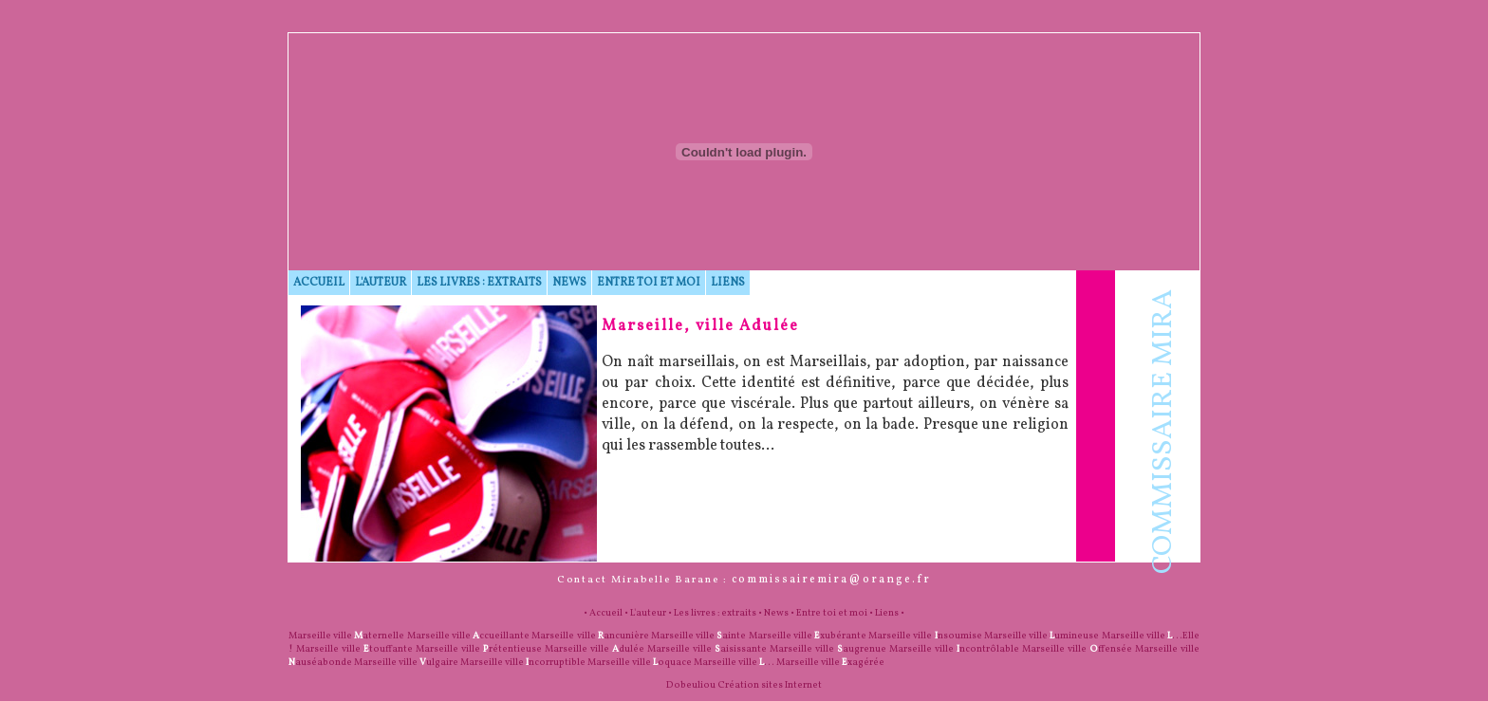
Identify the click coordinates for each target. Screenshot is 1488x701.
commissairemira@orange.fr (831, 579)
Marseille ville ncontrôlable (954, 648)
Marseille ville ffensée (1077, 648)
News (569, 282)
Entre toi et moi (648, 282)
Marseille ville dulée (594, 648)
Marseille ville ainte (698, 635)
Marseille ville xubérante (807, 635)
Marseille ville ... (734, 662)
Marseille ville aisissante (707, 648)
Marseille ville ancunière (589, 635)
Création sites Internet (769, 685)
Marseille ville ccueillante (468, 635)
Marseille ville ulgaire (406, 662)
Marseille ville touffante (354, 648)
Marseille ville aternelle (346, 635)
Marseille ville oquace (639, 662)
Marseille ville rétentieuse (479, 648)
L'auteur (380, 282)
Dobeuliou (691, 685)
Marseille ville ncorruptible (523, 662)
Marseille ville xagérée (830, 662)
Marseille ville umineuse (1041, 635)
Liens (728, 282)
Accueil (318, 282)
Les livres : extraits (479, 282)
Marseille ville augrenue (828, 648)
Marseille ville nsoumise (924, 635)
